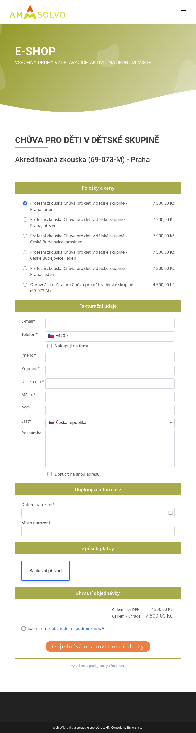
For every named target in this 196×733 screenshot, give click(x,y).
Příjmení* (30, 368)
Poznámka (31, 433)
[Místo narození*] (98, 531)
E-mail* (28, 321)
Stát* (26, 421)
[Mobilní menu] (183, 11)
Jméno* (28, 355)
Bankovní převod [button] (46, 571)
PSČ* (26, 408)
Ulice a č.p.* (32, 381)
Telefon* (29, 334)
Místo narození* (36, 523)
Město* (28, 395)
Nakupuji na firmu (71, 346)
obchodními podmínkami (76, 628)
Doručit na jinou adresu (77, 474)
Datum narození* (38, 504)
